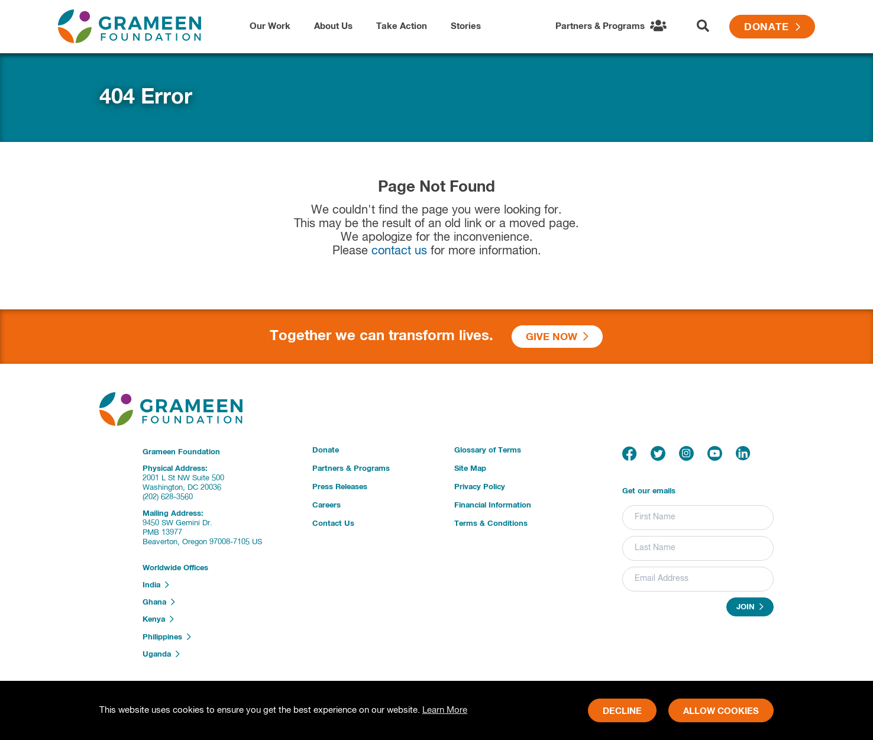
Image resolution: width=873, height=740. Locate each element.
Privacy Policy (479, 487)
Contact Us (333, 524)
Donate (772, 27)
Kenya (158, 619)
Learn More (444, 710)
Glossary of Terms (487, 450)
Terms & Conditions (491, 524)
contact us (399, 251)
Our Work (270, 26)
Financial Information (492, 505)
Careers (326, 505)
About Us (333, 26)
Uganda (161, 654)
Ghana (159, 602)
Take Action (401, 26)
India (156, 585)
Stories (466, 26)
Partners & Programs (351, 469)
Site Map (470, 469)
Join (750, 607)
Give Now (557, 336)
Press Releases (339, 487)
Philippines (167, 637)
